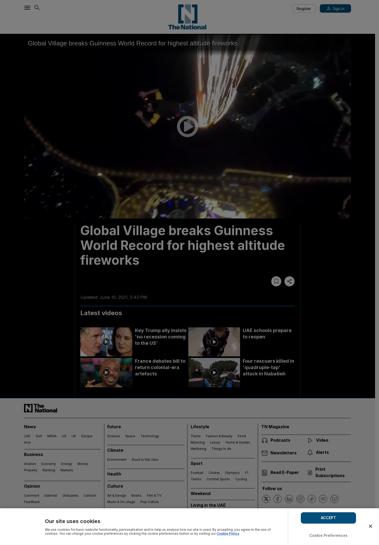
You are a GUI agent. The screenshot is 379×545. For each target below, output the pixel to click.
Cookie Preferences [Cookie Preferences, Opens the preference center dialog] (328, 535)
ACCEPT (328, 517)
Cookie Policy (228, 533)
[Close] (370, 526)
